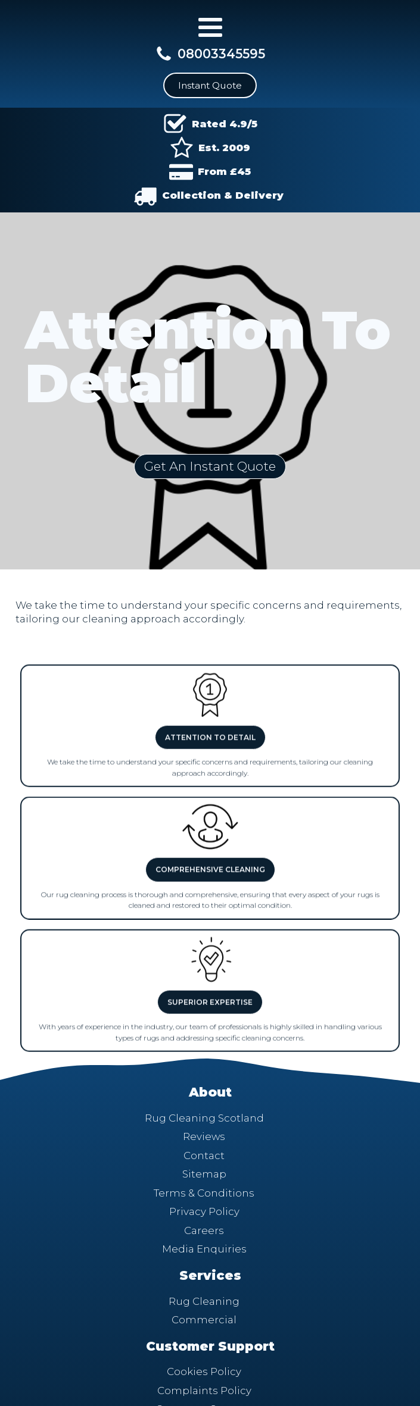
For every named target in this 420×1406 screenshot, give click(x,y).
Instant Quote (210, 85)
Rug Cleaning (204, 1301)
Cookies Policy (204, 1371)
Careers (204, 1230)
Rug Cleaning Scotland (204, 1118)
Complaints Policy (204, 1390)
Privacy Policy (204, 1211)
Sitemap (204, 1174)
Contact (204, 1155)
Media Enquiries (204, 1249)
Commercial (204, 1320)
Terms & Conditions (204, 1193)
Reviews (204, 1136)
